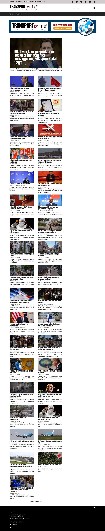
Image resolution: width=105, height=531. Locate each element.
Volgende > (39, 501)
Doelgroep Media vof (22, 518)
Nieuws (19, 14)
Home (11, 14)
